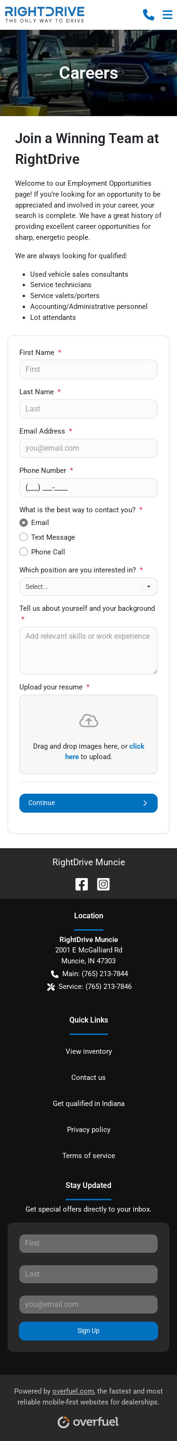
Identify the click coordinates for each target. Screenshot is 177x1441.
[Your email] (88, 448)
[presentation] (88, 735)
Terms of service (88, 1155)
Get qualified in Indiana (89, 1103)
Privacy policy (88, 1129)
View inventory (89, 1051)
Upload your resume (54, 687)
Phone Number (46, 470)
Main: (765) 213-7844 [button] (89, 974)
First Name (40, 352)
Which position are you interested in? (81, 570)
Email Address (45, 431)
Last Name (40, 392)
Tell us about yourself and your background (87, 614)
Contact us (88, 1077)
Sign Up (88, 1330)
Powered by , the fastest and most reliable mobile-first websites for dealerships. (88, 1405)
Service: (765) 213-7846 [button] (89, 986)
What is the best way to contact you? (81, 510)
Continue (88, 803)
